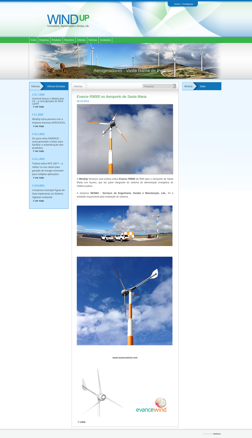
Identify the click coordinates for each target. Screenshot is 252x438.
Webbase (217, 434)
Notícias (93, 40)
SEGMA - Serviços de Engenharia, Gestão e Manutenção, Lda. (128, 193)
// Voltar (81, 422)
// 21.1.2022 (38, 159)
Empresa (44, 40)
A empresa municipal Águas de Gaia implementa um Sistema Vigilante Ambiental (48, 194)
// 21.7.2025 (38, 94)
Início (177, 4)
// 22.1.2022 (38, 134)
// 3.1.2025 (37, 114)
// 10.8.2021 (38, 185)
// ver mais (38, 106)
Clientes (81, 40)
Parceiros (69, 40)
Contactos (188, 4)
